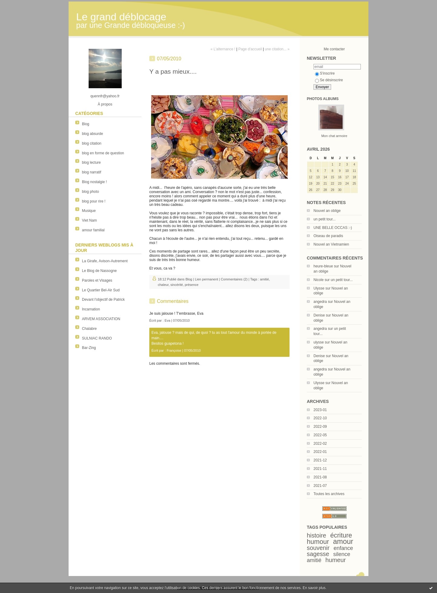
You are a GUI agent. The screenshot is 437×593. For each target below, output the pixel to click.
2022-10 (320, 418)
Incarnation (91, 309)
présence (191, 284)
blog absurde (92, 134)
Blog (85, 124)
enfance (343, 548)
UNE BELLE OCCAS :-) (332, 228)
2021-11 (320, 469)
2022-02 (320, 443)
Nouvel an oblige (326, 211)
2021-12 (320, 460)
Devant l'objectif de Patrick (103, 299)
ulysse (318, 342)
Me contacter (334, 49)
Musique (89, 211)
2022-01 (320, 452)
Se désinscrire (329, 80)
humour (318, 541)
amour (343, 541)
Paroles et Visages (97, 280)
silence (341, 554)
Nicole (318, 280)
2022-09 (320, 426)
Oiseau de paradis (328, 236)
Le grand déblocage (121, 16)
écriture (341, 535)
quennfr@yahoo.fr (105, 96)
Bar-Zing (89, 348)
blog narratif (91, 172)
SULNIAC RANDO (97, 338)
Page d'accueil (250, 49)
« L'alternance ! (223, 49)
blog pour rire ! (93, 201)
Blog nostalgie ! (94, 182)
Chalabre (89, 329)
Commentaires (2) (234, 279)
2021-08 (320, 477)
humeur (335, 560)
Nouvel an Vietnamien (331, 244)
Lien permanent (206, 279)
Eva (167, 320)
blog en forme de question (103, 153)
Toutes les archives (328, 494)
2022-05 (320, 435)
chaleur (163, 284)
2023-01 (320, 410)
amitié (314, 560)
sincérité (177, 284)
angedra (320, 302)
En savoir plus (314, 588)
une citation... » (277, 49)
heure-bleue (323, 266)
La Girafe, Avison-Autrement (105, 261)
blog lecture (91, 162)
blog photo (90, 191)
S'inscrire (325, 73)
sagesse (318, 554)
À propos (105, 104)
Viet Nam (89, 220)
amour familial (93, 230)
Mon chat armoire (334, 136)
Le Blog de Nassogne (99, 271)
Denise (319, 315)
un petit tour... (324, 219)
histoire (316, 535)
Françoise (174, 350)
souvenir (318, 547)
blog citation (91, 143)
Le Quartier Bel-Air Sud (101, 290)
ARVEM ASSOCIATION (101, 319)
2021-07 (320, 486)
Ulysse (318, 288)
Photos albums (323, 99)
